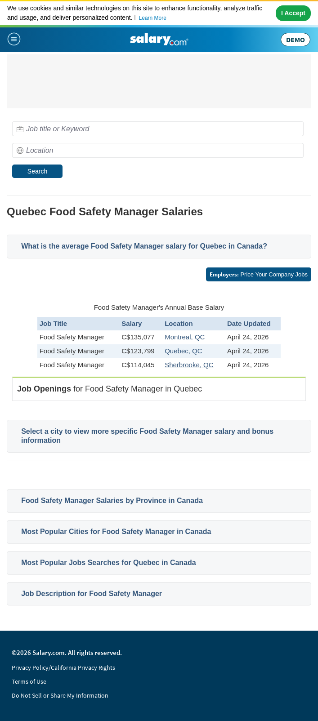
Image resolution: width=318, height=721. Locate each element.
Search (37, 171)
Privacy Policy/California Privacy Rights (63, 667)
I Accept (293, 13)
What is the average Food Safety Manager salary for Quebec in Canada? (144, 246)
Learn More (152, 18)
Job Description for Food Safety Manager (91, 593)
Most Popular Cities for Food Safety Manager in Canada (116, 531)
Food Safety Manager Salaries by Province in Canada (112, 500)
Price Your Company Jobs (259, 274)
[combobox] (158, 128)
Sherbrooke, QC (189, 365)
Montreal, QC (185, 337)
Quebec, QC (183, 351)
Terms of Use (29, 681)
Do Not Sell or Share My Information (60, 695)
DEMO (295, 39)
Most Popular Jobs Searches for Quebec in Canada (108, 562)
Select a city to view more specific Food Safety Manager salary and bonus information (147, 436)
